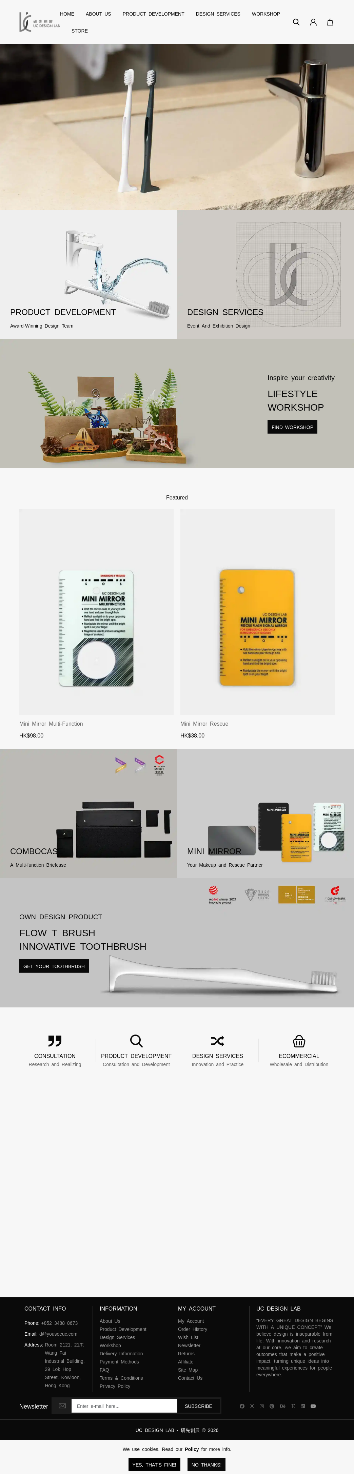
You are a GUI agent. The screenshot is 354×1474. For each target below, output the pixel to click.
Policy (192, 1449)
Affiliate (186, 1361)
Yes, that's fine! (154, 1464)
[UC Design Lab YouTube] (313, 1405)
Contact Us (190, 1377)
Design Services (218, 13)
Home (67, 13)
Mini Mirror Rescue (204, 723)
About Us (98, 13)
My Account (191, 1320)
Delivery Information (121, 1353)
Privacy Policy (115, 1385)
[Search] (296, 22)
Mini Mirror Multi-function (51, 723)
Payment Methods (119, 1361)
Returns (186, 1353)
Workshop (266, 13)
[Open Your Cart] (328, 22)
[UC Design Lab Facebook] (242, 1405)
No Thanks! (207, 1464)
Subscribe (198, 1405)
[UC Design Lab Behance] (283, 1405)
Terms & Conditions (121, 1377)
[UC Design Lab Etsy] (293, 1405)
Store (80, 30)
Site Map (188, 1369)
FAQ (104, 1369)
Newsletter (189, 1345)
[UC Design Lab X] (252, 1405)
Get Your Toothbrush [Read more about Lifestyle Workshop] (54, 966)
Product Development (153, 13)
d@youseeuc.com (58, 1333)
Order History (192, 1328)
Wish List (188, 1337)
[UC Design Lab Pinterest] (272, 1405)
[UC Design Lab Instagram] (262, 1405)
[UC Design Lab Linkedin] (303, 1405)
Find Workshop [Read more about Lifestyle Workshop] (292, 427)
